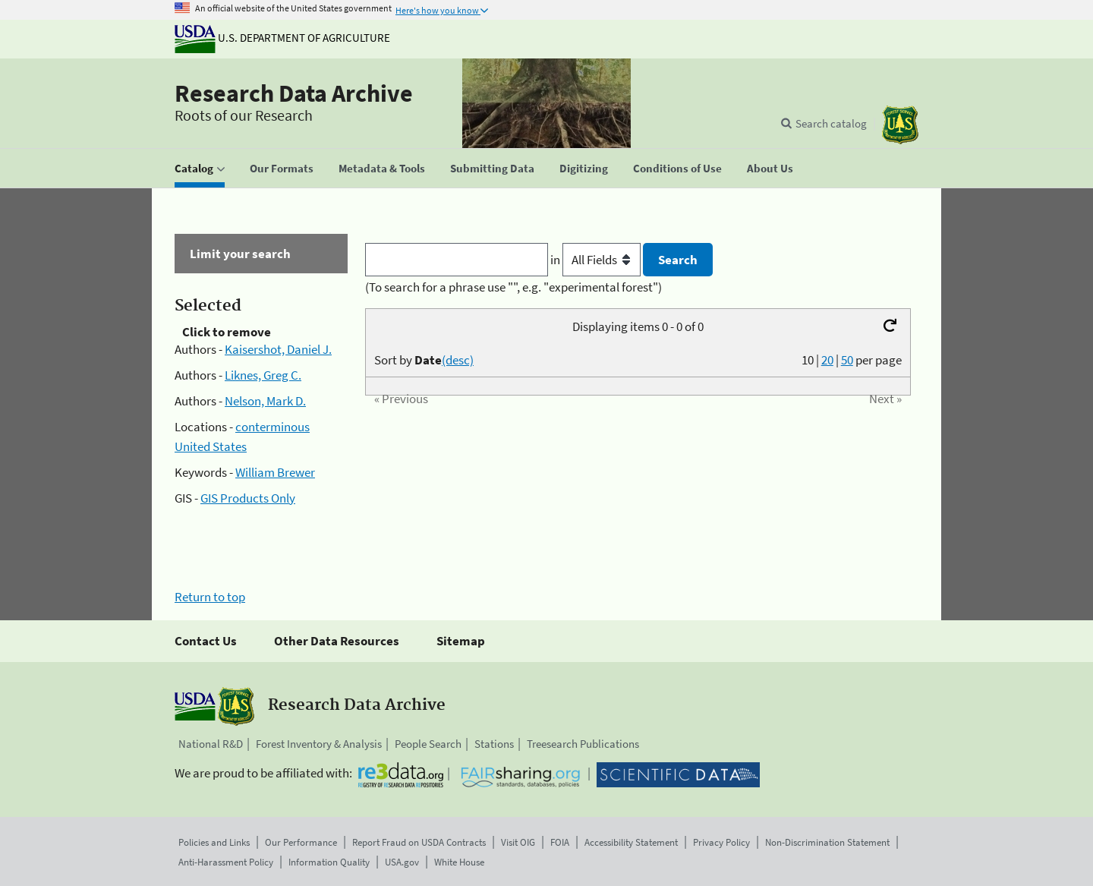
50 (847, 360)
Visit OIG (518, 842)
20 (827, 360)
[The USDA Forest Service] (900, 125)
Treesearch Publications (583, 743)
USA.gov (402, 862)
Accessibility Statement (631, 842)
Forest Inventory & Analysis (319, 743)
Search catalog (831, 123)
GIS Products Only (247, 498)
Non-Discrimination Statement (827, 842)
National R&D (210, 743)
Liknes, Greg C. (263, 375)
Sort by (424, 360)
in (597, 259)
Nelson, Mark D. (265, 401)
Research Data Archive (294, 93)
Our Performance (301, 842)
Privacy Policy (721, 842)
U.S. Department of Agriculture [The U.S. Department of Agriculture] (282, 37)
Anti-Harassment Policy (225, 862)
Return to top (210, 596)
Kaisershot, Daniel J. (278, 349)
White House (459, 862)
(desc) (458, 360)
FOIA (559, 842)
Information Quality (329, 862)
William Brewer (275, 472)
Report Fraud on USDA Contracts (419, 842)
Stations (494, 743)
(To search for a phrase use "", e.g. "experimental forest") (513, 287)
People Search (428, 743)
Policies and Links (214, 842)
